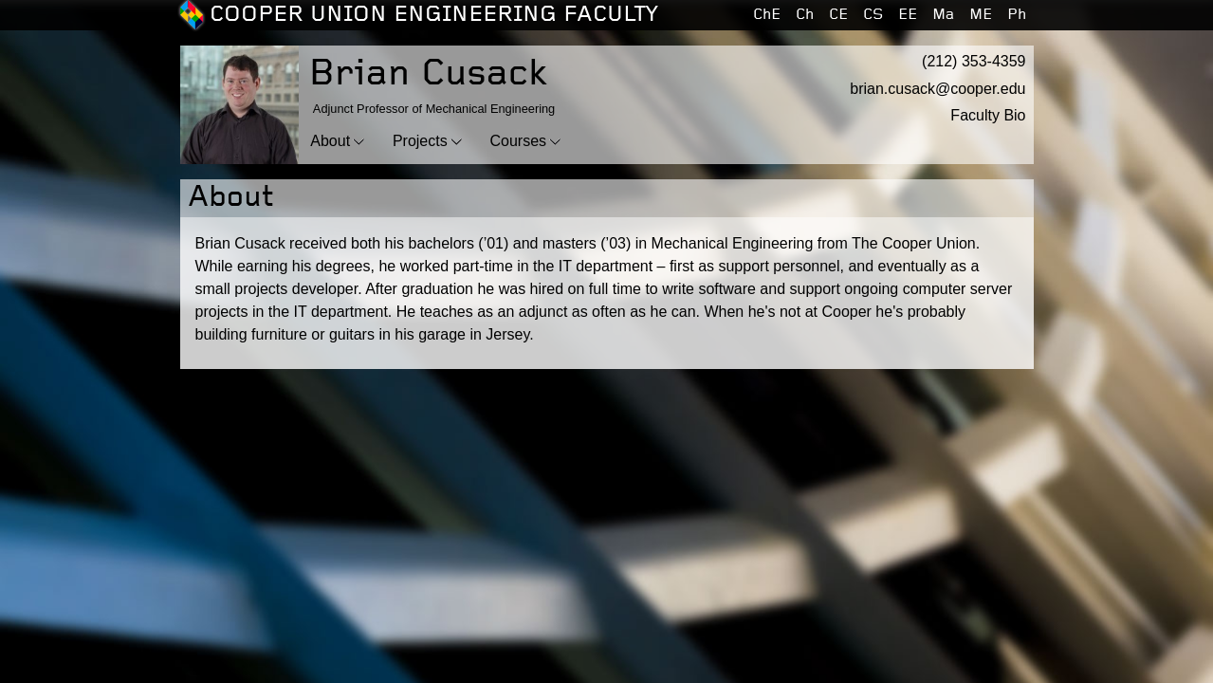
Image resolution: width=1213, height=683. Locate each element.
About (330, 141)
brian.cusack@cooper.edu (937, 89)
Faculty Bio (987, 115)
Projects (420, 141)
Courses (518, 141)
